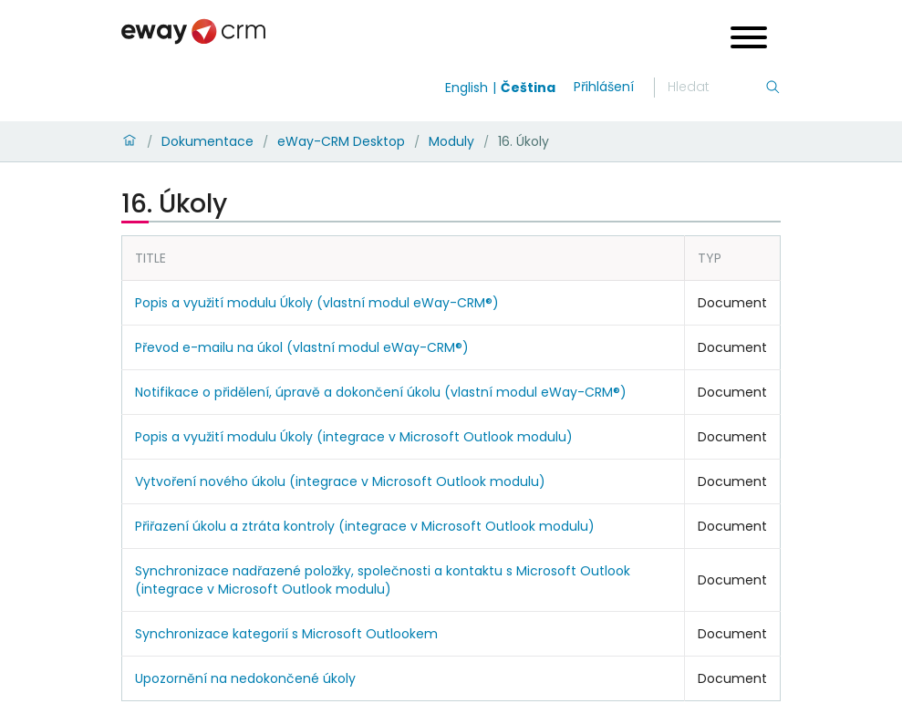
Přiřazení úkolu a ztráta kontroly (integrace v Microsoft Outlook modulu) (365, 526)
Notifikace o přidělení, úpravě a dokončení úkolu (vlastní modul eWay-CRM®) (381, 392)
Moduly (451, 141)
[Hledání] (716, 88)
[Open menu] (749, 40)
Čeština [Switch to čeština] (528, 87)
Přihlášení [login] (604, 86)
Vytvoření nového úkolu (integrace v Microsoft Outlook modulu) (340, 481)
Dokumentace (207, 141)
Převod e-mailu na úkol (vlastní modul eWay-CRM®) (302, 347)
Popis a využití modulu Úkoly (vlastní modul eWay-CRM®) (317, 303)
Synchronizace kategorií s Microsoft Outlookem (286, 634)
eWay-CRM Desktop (341, 141)
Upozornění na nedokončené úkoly (245, 678)
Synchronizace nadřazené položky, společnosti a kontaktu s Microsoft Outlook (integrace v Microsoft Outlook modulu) (382, 580)
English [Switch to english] (466, 87)
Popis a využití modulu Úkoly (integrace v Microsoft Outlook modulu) (354, 437)
